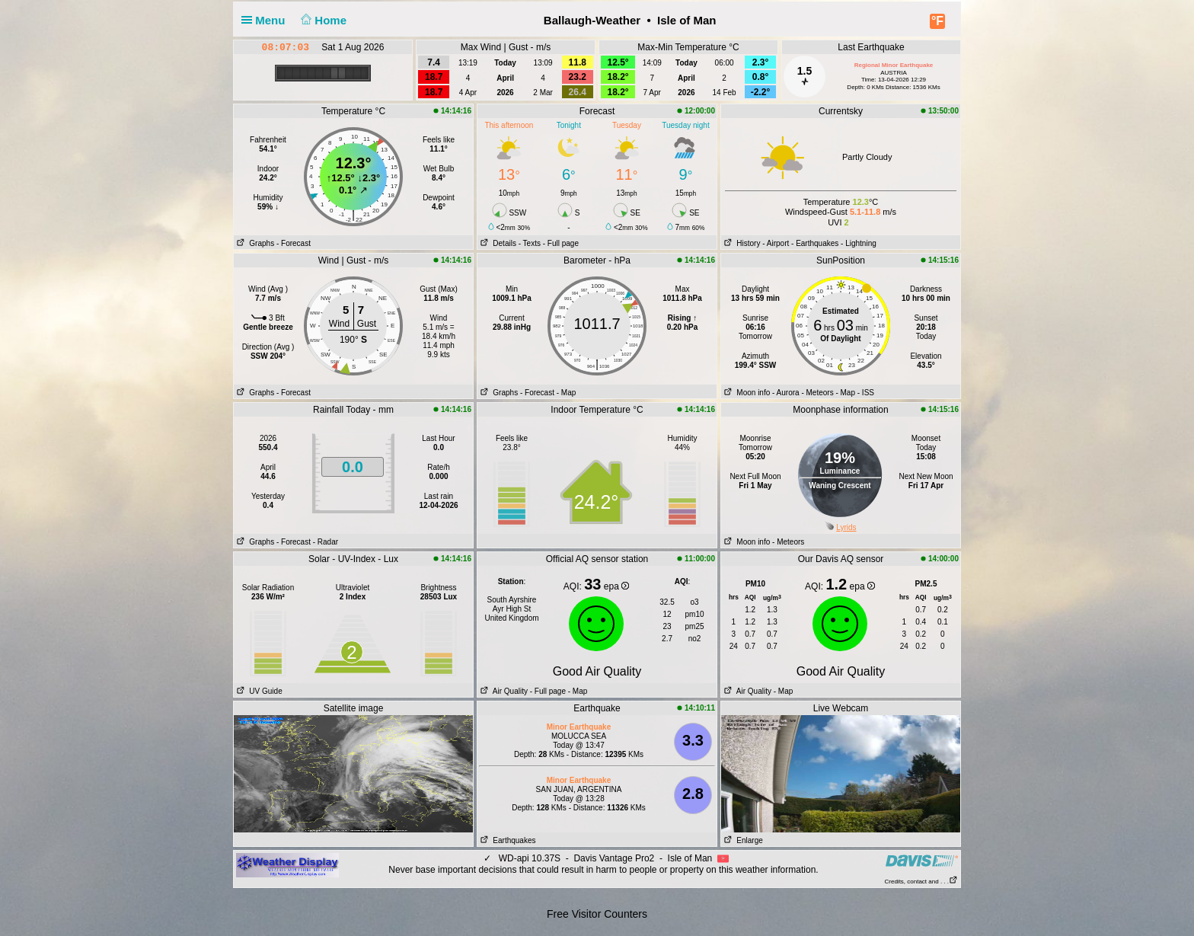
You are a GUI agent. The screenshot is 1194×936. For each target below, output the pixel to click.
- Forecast (293, 243)
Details (496, 243)
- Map (566, 392)
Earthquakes (506, 840)
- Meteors (817, 392)
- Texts (530, 243)
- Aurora (786, 392)
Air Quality (502, 691)
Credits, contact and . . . (921, 881)
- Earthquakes (814, 243)
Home (322, 20)
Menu (266, 20)
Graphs (254, 243)
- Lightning (858, 243)
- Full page (561, 243)
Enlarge (742, 840)
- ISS (865, 392)
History (740, 243)
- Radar (325, 542)
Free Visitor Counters (597, 914)
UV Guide (258, 691)
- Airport (775, 243)
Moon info (745, 392)
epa (616, 586)
